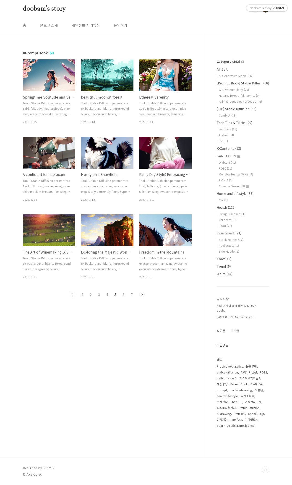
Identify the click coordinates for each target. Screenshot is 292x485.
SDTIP (221, 425)
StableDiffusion (249, 408)
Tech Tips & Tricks (234, 122)
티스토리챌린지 (226, 408)
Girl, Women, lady (234, 89)
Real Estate (229, 245)
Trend (224, 266)
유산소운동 (247, 396)
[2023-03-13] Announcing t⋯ (236, 317)
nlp (262, 413)
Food (225, 225)
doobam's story (44, 9)
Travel (224, 258)
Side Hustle (229, 251)
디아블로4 (251, 419)
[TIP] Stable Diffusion (236, 109)
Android (226, 135)
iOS (223, 141)
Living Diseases (232, 214)
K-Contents (229, 148)
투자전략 (222, 402)
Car (223, 200)
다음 (142, 294)
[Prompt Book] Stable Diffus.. (243, 83)
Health (226, 207)
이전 (72, 294)
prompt (222, 390)
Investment (229, 233)
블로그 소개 (49, 25)
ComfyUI (227, 115)
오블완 (259, 390)
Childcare (228, 220)
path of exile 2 (227, 378)
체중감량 (222, 384)
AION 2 (225, 180)
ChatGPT (236, 402)
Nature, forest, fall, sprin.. (239, 95)
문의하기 (120, 25)
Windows (228, 129)
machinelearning (241, 390)
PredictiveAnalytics (230, 366)
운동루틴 (251, 366)
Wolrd (224, 274)
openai (252, 413)
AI (222, 69)
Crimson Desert (234, 186)
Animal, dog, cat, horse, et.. (240, 101)
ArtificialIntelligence (241, 425)
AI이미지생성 (249, 372)
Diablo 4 (227, 162)
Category (230, 61)
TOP (265, 469)
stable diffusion (227, 372)
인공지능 (222, 419)
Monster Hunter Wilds (236, 174)
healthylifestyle (227, 396)
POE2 (225, 168)
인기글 (234, 330)
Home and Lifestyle (235, 193)
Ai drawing (224, 413)
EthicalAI (239, 413)
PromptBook (239, 384)
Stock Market (231, 239)
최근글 (221, 330)
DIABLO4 (256, 384)
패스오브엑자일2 (249, 378)
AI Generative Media (236, 76)
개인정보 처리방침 (86, 25)
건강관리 (250, 402)
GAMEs (228, 156)
